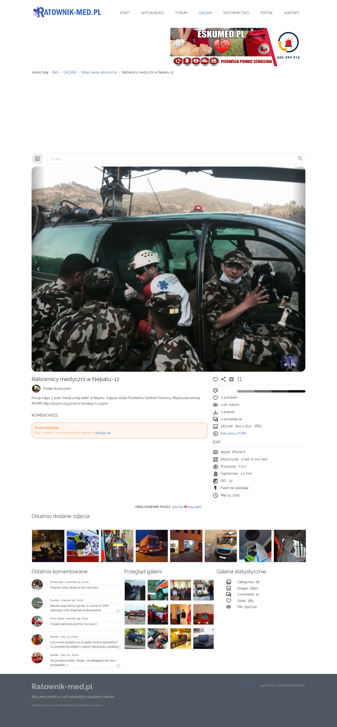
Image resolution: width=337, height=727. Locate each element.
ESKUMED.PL (250, 694)
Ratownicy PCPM (233, 442)
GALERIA (93, 706)
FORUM (108, 706)
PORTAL (54, 706)
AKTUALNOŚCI (74, 706)
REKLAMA (39, 706)
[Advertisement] (168, 120)
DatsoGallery (187, 516)
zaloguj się (102, 442)
